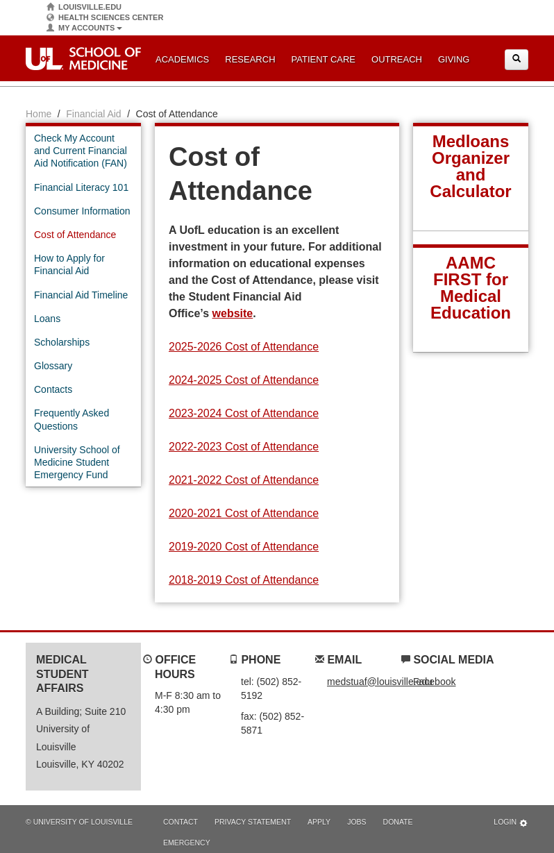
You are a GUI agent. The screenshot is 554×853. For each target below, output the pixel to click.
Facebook (434, 681)
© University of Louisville (79, 822)
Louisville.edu (84, 7)
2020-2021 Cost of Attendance (244, 513)
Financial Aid (93, 113)
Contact (180, 822)
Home (38, 113)
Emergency (186, 842)
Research (250, 59)
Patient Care (323, 59)
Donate (398, 822)
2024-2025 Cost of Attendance (244, 380)
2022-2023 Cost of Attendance (244, 447)
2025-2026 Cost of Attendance (244, 347)
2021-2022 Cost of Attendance (244, 480)
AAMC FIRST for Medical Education (470, 287)
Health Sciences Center (105, 17)
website (232, 313)
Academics (182, 59)
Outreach (396, 59)
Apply (319, 822)
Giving (454, 59)
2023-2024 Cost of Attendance (244, 413)
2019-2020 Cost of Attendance (244, 546)
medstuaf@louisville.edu (380, 681)
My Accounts (84, 28)
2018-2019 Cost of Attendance (244, 580)
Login (511, 823)
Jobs (356, 822)
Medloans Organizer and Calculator (470, 166)
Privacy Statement (253, 822)
